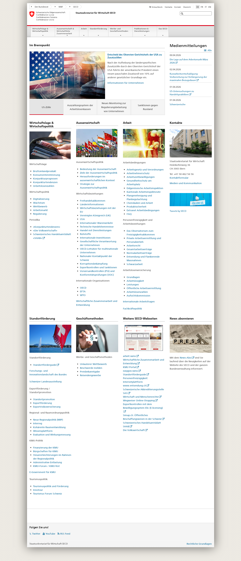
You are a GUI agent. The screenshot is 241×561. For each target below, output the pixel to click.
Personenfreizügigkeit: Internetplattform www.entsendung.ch (135, 382)
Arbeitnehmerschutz (138, 173)
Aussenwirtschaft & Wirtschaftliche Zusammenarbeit (65, 31)
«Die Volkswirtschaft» (45, 230)
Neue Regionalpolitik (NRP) (48, 419)
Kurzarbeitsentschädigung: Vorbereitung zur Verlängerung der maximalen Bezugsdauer (188, 76)
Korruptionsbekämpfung (93, 263)
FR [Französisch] (202, 7)
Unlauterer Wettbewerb (93, 364)
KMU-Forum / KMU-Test (46, 466)
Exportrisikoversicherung (46, 406)
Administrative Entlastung (47, 462)
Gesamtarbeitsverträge (139, 249)
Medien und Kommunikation (186, 183)
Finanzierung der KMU (45, 447)
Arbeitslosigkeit (135, 280)
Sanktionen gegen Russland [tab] (148, 107)
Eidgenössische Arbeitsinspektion (145, 188)
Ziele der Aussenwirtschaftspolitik (98, 172)
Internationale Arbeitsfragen (139, 301)
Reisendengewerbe (90, 375)
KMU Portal (129, 367)
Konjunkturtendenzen (45, 182)
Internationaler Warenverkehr (96, 222)
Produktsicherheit (136, 206)
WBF (59, 7)
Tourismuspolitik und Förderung (50, 486)
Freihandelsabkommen (92, 200)
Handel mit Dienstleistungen (95, 230)
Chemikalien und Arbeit (140, 202)
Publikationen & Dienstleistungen (141, 29)
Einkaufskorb (157, 7)
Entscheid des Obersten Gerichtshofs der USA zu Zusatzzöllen (134, 56)
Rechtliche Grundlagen (199, 543)
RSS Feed (65, 533)
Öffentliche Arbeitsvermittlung (144, 288)
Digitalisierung (41, 198)
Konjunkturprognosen (45, 178)
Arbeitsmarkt (40, 210)
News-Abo (185, 357)
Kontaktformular (179, 177)
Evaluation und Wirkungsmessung (52, 434)
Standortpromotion (44, 399)
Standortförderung (98, 28)
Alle (209, 50)
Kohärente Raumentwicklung (49, 427)
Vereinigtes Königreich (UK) (95, 215)
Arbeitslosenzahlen (43, 185)
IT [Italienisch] (206, 7)
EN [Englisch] (209, 7)
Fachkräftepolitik (132, 308)
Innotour (38, 489)
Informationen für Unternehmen (125, 82)
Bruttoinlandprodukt (44, 171)
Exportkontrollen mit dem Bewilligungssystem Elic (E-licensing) (143, 406)
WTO (83, 295)
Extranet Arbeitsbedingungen (143, 210)
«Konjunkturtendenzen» (46, 226)
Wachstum (39, 202)
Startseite (168, 7)
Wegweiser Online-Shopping (139, 400)
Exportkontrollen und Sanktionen (98, 267)
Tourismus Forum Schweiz (47, 493)
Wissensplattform (43, 430)
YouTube (50, 533)
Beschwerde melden (91, 367)
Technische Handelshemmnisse (97, 226)
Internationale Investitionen (95, 237)
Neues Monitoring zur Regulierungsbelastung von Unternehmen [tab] (113, 107)
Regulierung (40, 213)
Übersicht (187, 7)
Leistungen (133, 284)
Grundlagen (133, 277)
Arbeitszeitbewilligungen (141, 176)
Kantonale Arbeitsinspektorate (144, 191)
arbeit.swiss (129, 356)
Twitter (36, 533)
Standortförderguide (44, 364)
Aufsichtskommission (138, 295)
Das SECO (163, 28)
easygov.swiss (130, 370)
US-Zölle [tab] (46, 107)
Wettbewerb (40, 206)
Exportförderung (42, 403)
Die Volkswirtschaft (134, 430)
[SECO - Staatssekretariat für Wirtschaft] (75, 15)
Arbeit (84, 28)
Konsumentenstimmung (46, 174)
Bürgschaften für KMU (45, 451)
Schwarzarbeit (135, 264)
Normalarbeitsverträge (139, 252)
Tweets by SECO (178, 211)
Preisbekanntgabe (90, 371)
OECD (83, 287)
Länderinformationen (92, 204)
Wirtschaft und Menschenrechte (140, 396)
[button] (182, 14)
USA (82, 219)
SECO (74, 7)
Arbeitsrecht (133, 245)
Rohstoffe (85, 234)
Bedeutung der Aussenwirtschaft (98, 169)
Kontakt (177, 7)
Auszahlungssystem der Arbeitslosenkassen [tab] (80, 107)
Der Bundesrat (39, 7)
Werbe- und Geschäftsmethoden (119, 29)
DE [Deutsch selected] (197, 7)
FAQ (129, 213)
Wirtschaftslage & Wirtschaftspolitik (40, 29)
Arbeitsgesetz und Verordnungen (145, 169)
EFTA (83, 291)
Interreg (37, 423)
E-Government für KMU (42, 472)
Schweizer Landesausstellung (45, 381)
